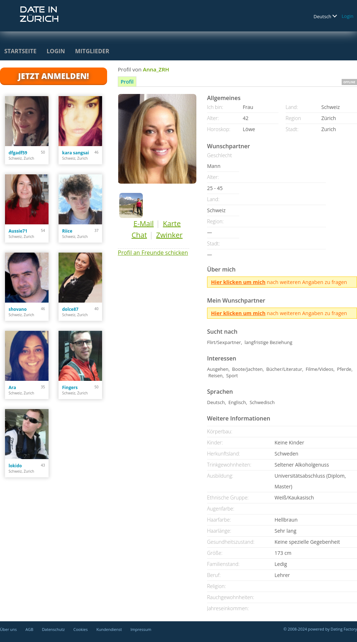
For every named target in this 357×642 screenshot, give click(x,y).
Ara (12, 387)
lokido (15, 466)
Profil (127, 81)
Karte (172, 223)
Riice (67, 231)
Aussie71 (18, 231)
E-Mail (144, 223)
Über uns (8, 629)
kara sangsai (75, 153)
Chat (139, 235)
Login (347, 16)
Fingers (69, 387)
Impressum (141, 629)
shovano (18, 309)
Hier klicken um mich (238, 282)
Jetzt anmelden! (53, 75)
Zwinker (169, 235)
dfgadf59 (18, 153)
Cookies (81, 629)
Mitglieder (92, 51)
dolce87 (70, 309)
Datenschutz (53, 629)
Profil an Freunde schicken (153, 253)
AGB (29, 629)
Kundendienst (109, 629)
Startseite (20, 51)
